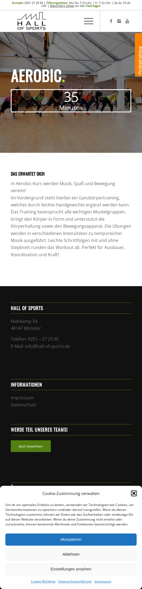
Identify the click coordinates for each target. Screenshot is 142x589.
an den (75, 6)
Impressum (102, 581)
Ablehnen (70, 554)
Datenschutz (24, 405)
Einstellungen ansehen (71, 569)
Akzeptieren (70, 539)
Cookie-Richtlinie (43, 581)
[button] (134, 493)
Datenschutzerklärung (75, 581)
